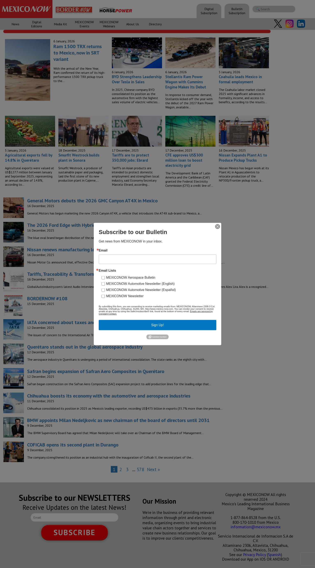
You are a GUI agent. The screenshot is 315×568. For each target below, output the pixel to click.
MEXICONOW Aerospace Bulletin (130, 277)
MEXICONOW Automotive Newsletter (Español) (141, 290)
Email (103, 250)
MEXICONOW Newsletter (125, 296)
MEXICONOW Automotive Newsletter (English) (140, 283)
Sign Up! (157, 325)
